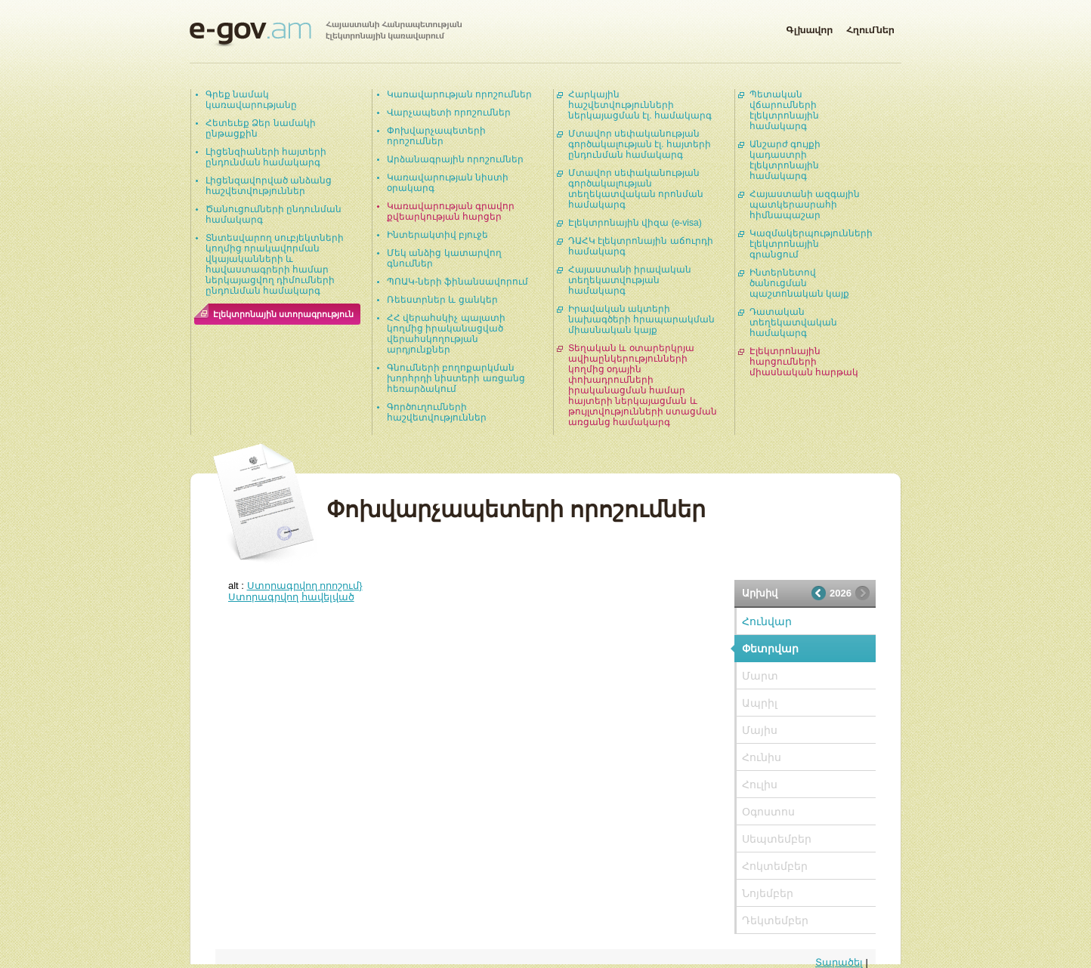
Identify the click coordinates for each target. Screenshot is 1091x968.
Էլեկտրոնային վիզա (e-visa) (635, 222)
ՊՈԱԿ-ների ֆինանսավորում (457, 281)
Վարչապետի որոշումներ (449, 112)
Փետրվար (770, 649)
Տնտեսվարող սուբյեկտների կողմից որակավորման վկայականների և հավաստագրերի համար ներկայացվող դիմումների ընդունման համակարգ (275, 264)
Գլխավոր (809, 27)
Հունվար (767, 621)
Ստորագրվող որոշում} (305, 585)
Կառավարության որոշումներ (459, 94)
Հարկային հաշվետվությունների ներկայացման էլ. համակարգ (640, 105)
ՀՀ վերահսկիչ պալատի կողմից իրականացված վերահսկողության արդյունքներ (446, 334)
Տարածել (839, 962)
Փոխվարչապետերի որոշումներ (436, 135)
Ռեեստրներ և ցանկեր (442, 299)
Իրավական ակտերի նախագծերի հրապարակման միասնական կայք (641, 319)
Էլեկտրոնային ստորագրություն (283, 314)
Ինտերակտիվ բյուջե (437, 235)
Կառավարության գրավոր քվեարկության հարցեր (451, 211)
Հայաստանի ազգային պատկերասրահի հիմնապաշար (804, 204)
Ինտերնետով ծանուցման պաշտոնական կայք (799, 283)
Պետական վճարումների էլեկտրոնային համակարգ (784, 110)
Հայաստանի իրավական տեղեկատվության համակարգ (629, 280)
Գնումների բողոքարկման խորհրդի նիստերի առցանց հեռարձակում (456, 378)
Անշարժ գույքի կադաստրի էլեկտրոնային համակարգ (785, 160)
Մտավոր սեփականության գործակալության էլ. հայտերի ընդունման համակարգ (639, 144)
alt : (295, 585)
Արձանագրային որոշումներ (455, 159)
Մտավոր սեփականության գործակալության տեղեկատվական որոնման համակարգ (635, 189)
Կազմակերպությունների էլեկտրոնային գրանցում (811, 244)
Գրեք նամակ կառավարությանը (251, 99)
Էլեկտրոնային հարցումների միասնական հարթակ (803, 362)
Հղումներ (870, 27)
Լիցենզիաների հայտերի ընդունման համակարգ (266, 157)
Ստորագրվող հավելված (291, 597)
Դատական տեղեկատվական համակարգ (793, 322)
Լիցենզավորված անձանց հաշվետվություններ (269, 185)
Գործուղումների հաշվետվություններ (437, 412)
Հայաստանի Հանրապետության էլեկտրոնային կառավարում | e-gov (326, 34)
